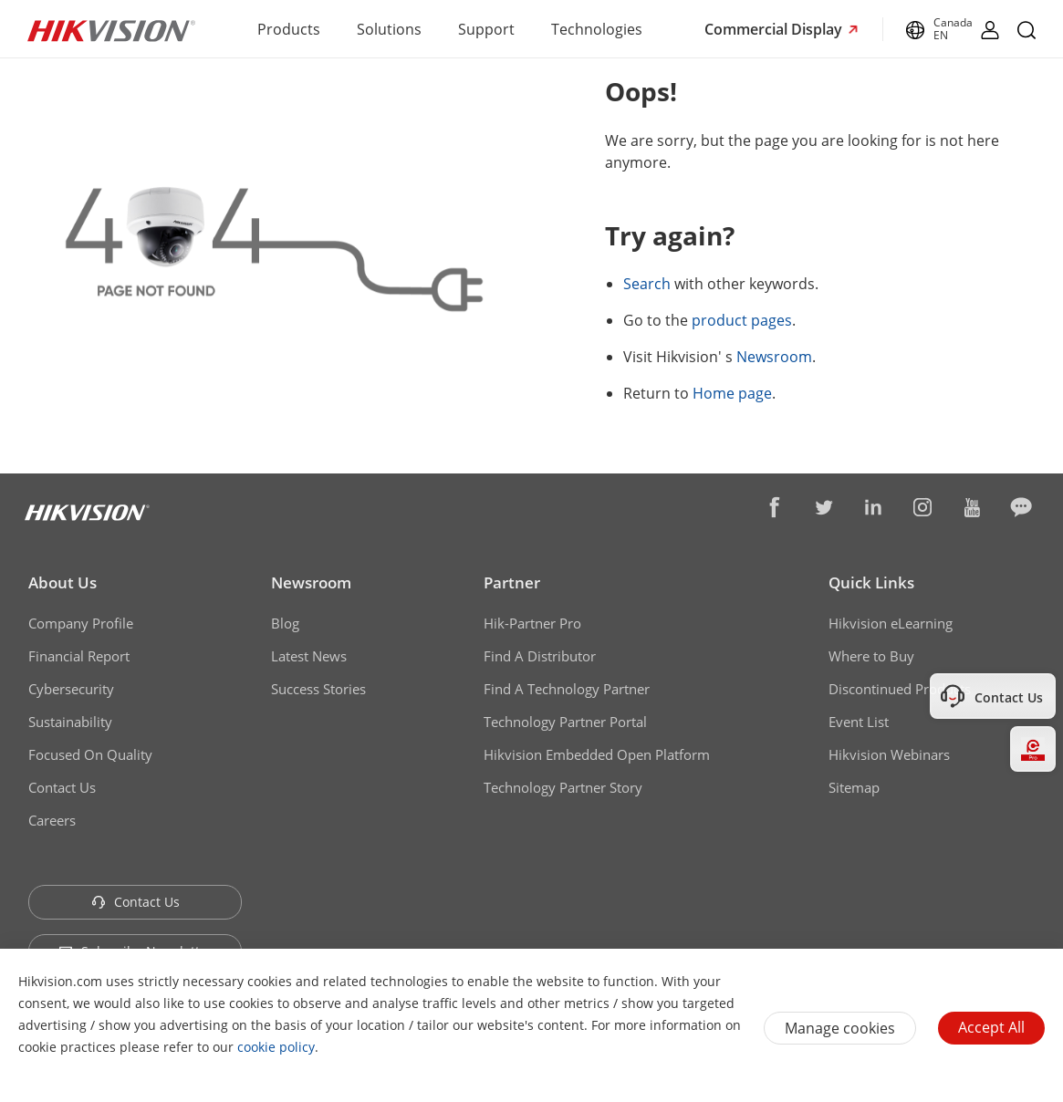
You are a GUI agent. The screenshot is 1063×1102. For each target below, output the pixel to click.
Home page (732, 393)
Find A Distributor (540, 656)
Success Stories (318, 689)
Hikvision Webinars (889, 754)
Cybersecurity (71, 689)
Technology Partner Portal (565, 721)
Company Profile (80, 623)
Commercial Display (775, 29)
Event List (859, 721)
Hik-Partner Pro (532, 623)
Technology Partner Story (563, 787)
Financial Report (79, 656)
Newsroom (774, 357)
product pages (742, 320)
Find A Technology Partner (567, 689)
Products (288, 29)
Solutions (389, 29)
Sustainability (70, 721)
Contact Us (62, 787)
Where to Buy (871, 656)
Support (486, 29)
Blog (285, 623)
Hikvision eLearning (891, 623)
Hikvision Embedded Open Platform (597, 754)
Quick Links (871, 582)
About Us (62, 582)
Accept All (991, 1027)
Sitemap (854, 787)
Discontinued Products (900, 689)
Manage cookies (840, 1028)
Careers (52, 820)
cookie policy (276, 1046)
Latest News (309, 656)
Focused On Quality (90, 754)
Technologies (596, 29)
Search (647, 284)
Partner (512, 582)
